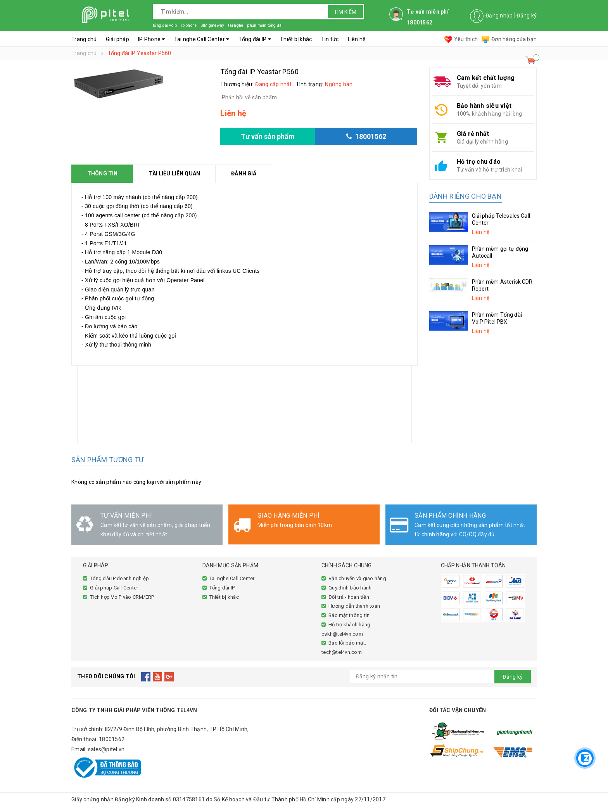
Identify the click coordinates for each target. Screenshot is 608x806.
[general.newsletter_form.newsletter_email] (440, 676)
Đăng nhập (499, 15)
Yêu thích (461, 39)
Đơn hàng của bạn (509, 39)
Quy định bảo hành (349, 588)
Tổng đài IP (254, 39)
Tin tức (330, 39)
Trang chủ (84, 39)
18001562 (111, 739)
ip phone (189, 25)
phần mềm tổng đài (265, 25)
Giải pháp (117, 39)
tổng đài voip (165, 25)
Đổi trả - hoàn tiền (348, 597)
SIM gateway (212, 25)
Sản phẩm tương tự (107, 460)
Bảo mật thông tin (349, 615)
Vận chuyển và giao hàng (357, 578)
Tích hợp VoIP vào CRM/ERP (122, 597)
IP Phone (151, 39)
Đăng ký (526, 15)
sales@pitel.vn (106, 749)
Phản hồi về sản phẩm (248, 97)
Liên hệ (357, 39)
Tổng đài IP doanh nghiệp (119, 578)
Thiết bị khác (296, 39)
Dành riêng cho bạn (465, 196)
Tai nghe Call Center (202, 39)
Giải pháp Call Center (114, 588)
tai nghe (235, 25)
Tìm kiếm (345, 12)
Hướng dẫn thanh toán (354, 606)
